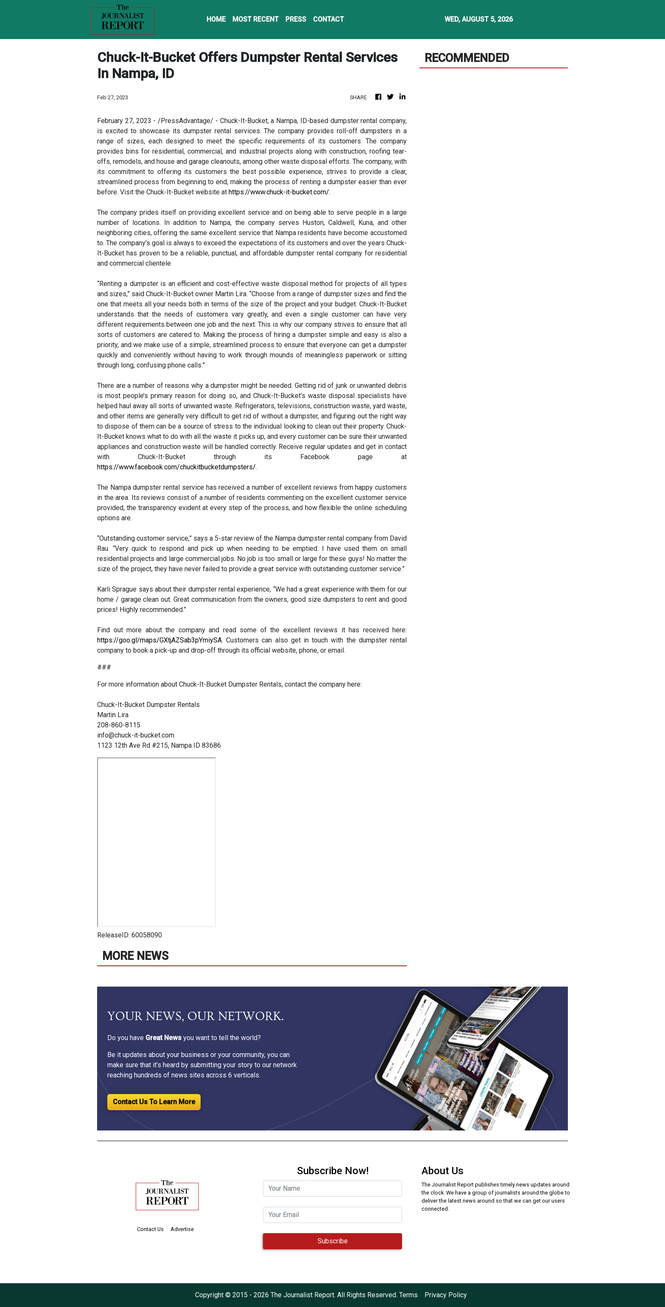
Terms (408, 1295)
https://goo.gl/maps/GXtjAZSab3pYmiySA (159, 640)
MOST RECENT (255, 19)
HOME (216, 19)
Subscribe (333, 1241)
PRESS (295, 19)
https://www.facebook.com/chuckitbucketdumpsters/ (176, 467)
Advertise (182, 1229)
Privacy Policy (446, 1295)
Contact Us (150, 1229)
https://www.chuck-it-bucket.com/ (279, 192)
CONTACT (328, 19)
